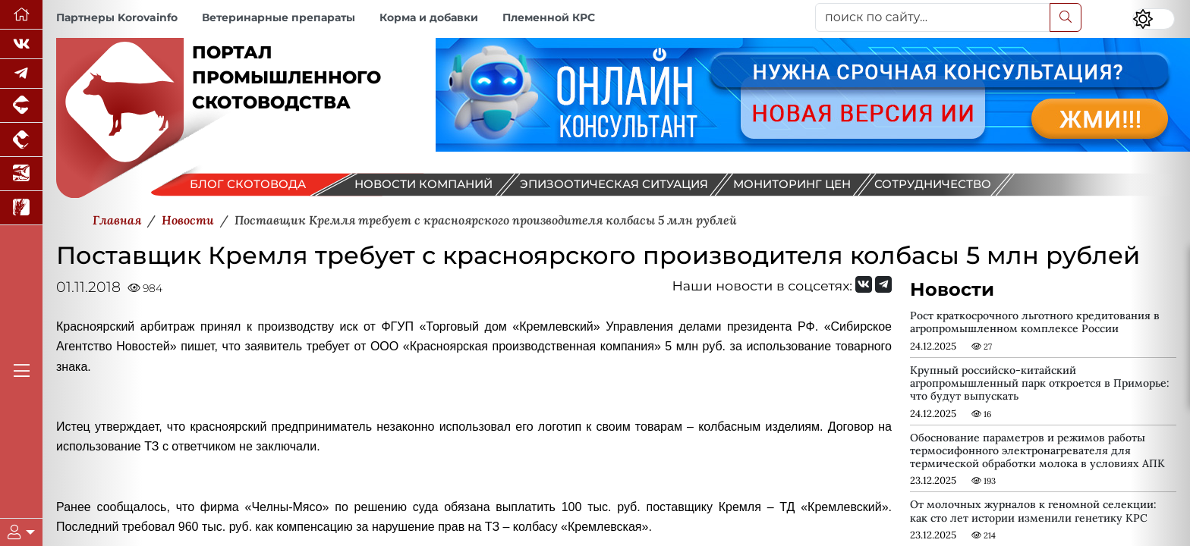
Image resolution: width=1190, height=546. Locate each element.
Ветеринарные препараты (278, 17)
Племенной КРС (548, 17)
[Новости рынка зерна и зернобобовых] (21, 208)
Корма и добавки (428, 17)
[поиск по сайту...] (932, 17)
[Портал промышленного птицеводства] (21, 140)
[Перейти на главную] (21, 15)
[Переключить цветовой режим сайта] (1153, 19)
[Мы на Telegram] (883, 284)
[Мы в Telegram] (21, 74)
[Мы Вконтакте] (21, 44)
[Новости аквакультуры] (21, 174)
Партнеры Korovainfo (117, 17)
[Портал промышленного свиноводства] (21, 106)
